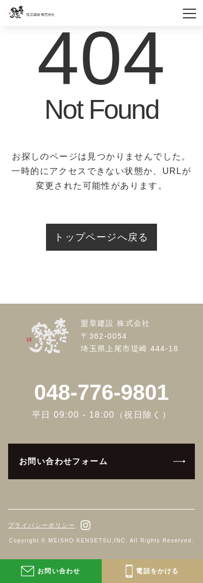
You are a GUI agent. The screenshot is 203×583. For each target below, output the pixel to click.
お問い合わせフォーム (63, 461)
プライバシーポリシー (41, 525)
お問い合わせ (50, 571)
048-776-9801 (101, 392)
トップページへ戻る (101, 237)
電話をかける (152, 571)
